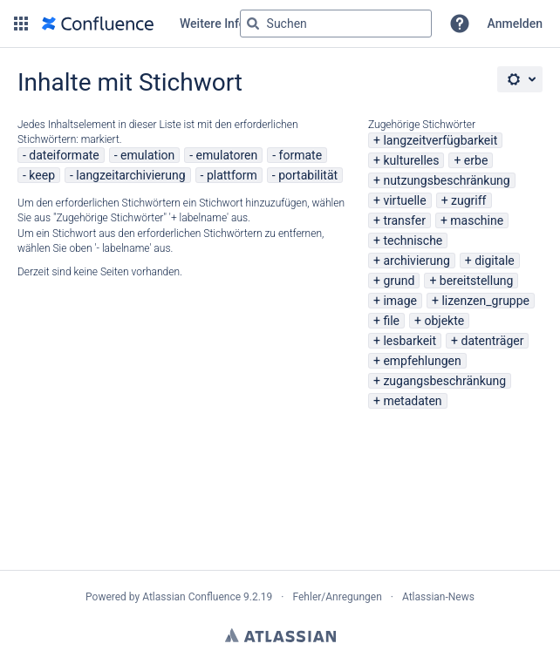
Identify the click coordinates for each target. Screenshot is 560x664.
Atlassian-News (438, 597)
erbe (476, 160)
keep (42, 175)
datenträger (492, 341)
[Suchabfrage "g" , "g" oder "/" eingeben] (336, 23)
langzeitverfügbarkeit (440, 140)
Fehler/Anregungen (337, 597)
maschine (476, 220)
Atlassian (280, 635)
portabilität (308, 175)
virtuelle (404, 200)
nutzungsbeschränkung (446, 180)
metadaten (412, 401)
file (391, 321)
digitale (495, 261)
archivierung (416, 261)
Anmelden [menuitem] (515, 23)
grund (398, 281)
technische (412, 240)
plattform (232, 175)
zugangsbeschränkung (444, 381)
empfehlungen (422, 361)
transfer (404, 220)
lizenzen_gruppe (485, 301)
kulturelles (411, 160)
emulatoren (227, 155)
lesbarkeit (409, 341)
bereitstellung (477, 281)
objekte (444, 321)
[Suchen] (253, 23)
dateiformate (64, 155)
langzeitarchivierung (130, 175)
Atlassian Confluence (191, 597)
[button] (21, 23)
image (400, 301)
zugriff (468, 200)
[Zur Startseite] (97, 23)
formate (301, 155)
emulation (147, 155)
